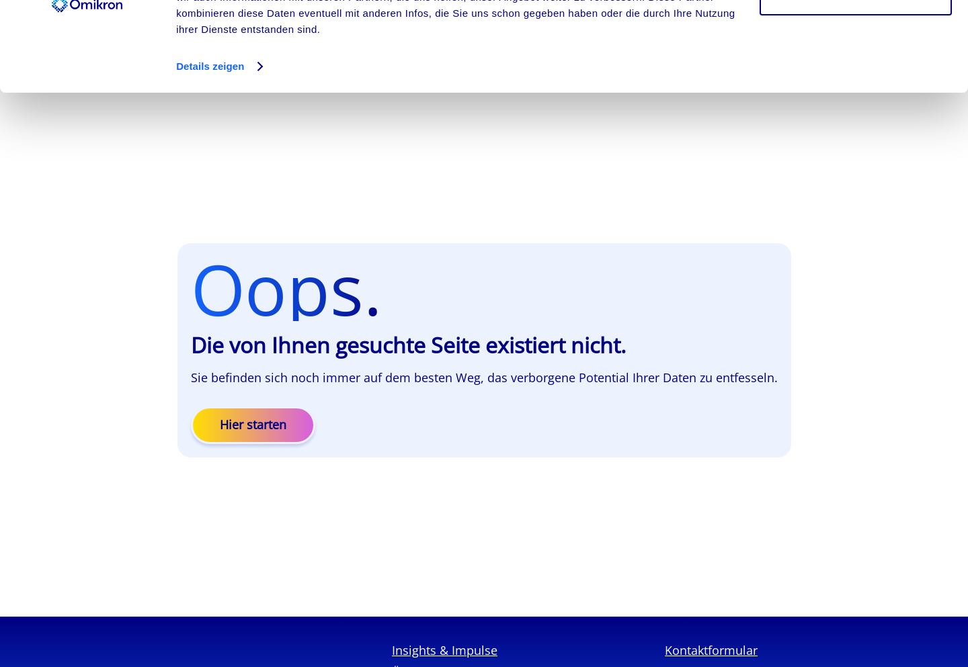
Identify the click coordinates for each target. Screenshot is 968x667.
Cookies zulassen (855, 35)
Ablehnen (856, 79)
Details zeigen (210, 150)
